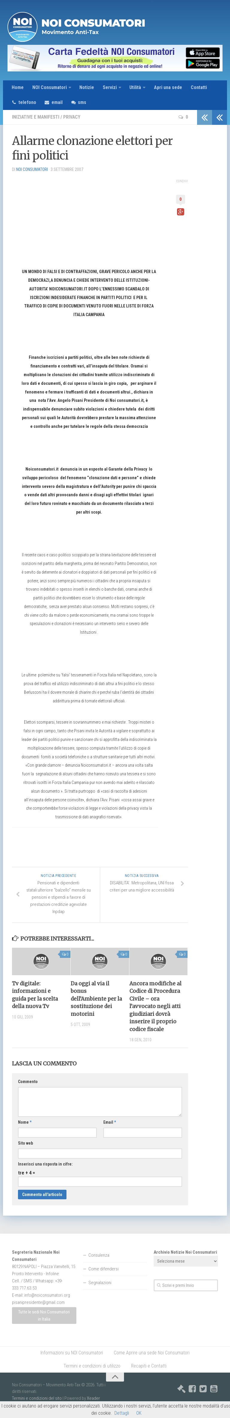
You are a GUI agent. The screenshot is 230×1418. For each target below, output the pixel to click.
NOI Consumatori (49, 88)
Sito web (25, 1143)
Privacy (73, 117)
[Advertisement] (57, 215)
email (57, 102)
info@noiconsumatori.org (47, 1295)
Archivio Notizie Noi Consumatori (185, 1252)
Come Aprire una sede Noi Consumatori (152, 1353)
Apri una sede (168, 88)
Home (18, 88)
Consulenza (98, 1255)
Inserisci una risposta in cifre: (45, 1164)
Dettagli (121, 1413)
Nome (24, 1122)
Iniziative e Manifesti (36, 117)
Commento (28, 1081)
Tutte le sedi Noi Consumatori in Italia (44, 1316)
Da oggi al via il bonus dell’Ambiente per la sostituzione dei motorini (96, 999)
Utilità (135, 88)
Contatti (199, 88)
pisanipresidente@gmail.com (38, 1302)
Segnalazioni (99, 1283)
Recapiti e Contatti (149, 1366)
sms (83, 102)
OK (138, 1413)
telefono (28, 102)
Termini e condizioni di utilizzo (91, 1366)
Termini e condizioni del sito (37, 1399)
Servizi (110, 88)
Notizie (86, 88)
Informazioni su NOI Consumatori (71, 1353)
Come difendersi (103, 1269)
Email (109, 1122)
